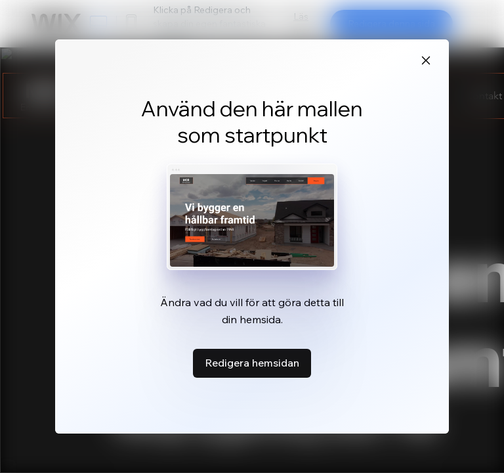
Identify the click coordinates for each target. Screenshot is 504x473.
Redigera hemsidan (252, 362)
